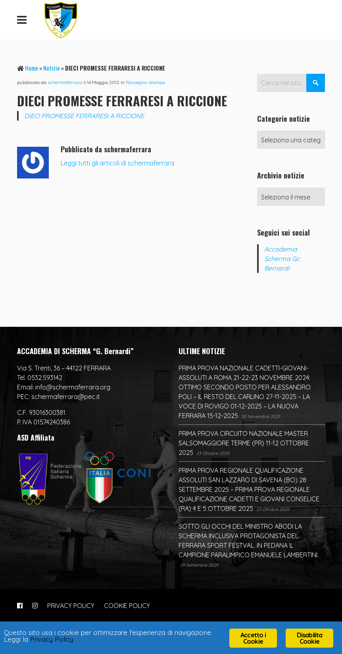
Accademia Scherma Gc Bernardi (282, 258)
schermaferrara (65, 82)
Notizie (51, 67)
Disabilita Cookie (310, 638)
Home (31, 67)
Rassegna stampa (145, 82)
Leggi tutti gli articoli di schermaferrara (117, 163)
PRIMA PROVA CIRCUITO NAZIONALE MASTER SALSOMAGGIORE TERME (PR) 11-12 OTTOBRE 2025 (244, 443)
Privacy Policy (51, 639)
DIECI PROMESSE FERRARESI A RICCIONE (84, 116)
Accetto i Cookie (253, 638)
